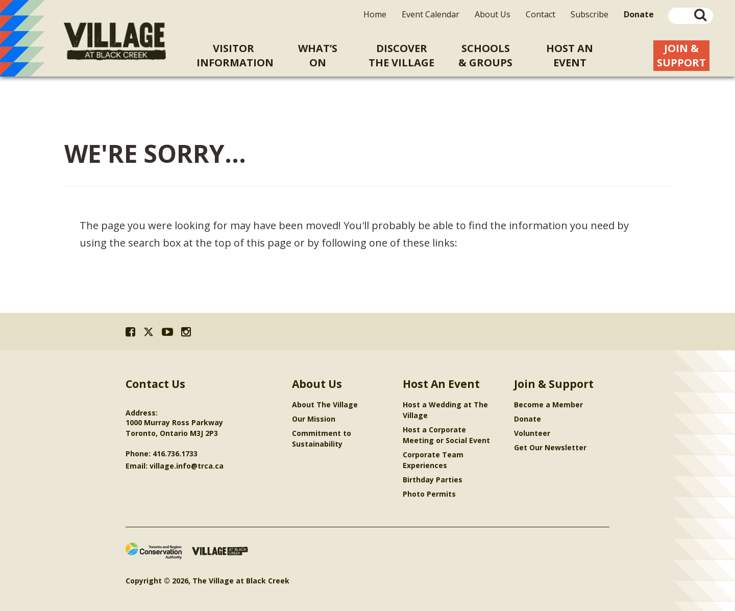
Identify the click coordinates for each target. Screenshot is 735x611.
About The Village (325, 404)
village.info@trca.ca (187, 466)
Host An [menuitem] (570, 55)
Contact (540, 14)
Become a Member (548, 404)
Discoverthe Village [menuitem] (401, 55)
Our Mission (313, 419)
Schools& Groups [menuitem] (485, 55)
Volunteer (532, 433)
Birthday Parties (432, 479)
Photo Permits (429, 494)
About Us (492, 14)
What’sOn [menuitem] (317, 55)
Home (374, 14)
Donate (527, 419)
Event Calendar (430, 14)
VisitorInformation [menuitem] (235, 55)
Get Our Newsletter (550, 447)
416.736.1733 (175, 453)
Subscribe (589, 14)
